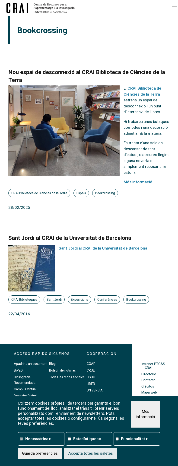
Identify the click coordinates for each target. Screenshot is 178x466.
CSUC (91, 377)
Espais (81, 193)
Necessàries (38, 438)
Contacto (148, 380)
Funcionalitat (134, 438)
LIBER (91, 384)
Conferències (107, 299)
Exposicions (79, 299)
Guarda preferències (40, 453)
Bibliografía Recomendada (24, 380)
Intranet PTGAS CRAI (153, 366)
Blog (52, 364)
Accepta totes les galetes (90, 453)
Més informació (138, 182)
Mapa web (149, 392)
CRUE (91, 370)
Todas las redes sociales (67, 377)
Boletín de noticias (62, 370)
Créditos (147, 386)
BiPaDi (18, 370)
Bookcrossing (105, 193)
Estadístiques (87, 438)
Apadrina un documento (31, 364)
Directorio (148, 374)
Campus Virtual (25, 389)
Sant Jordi (54, 299)
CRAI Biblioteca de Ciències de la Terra (39, 193)
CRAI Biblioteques (24, 299)
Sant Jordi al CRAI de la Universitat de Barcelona (103, 248)
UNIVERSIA (95, 390)
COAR (91, 364)
